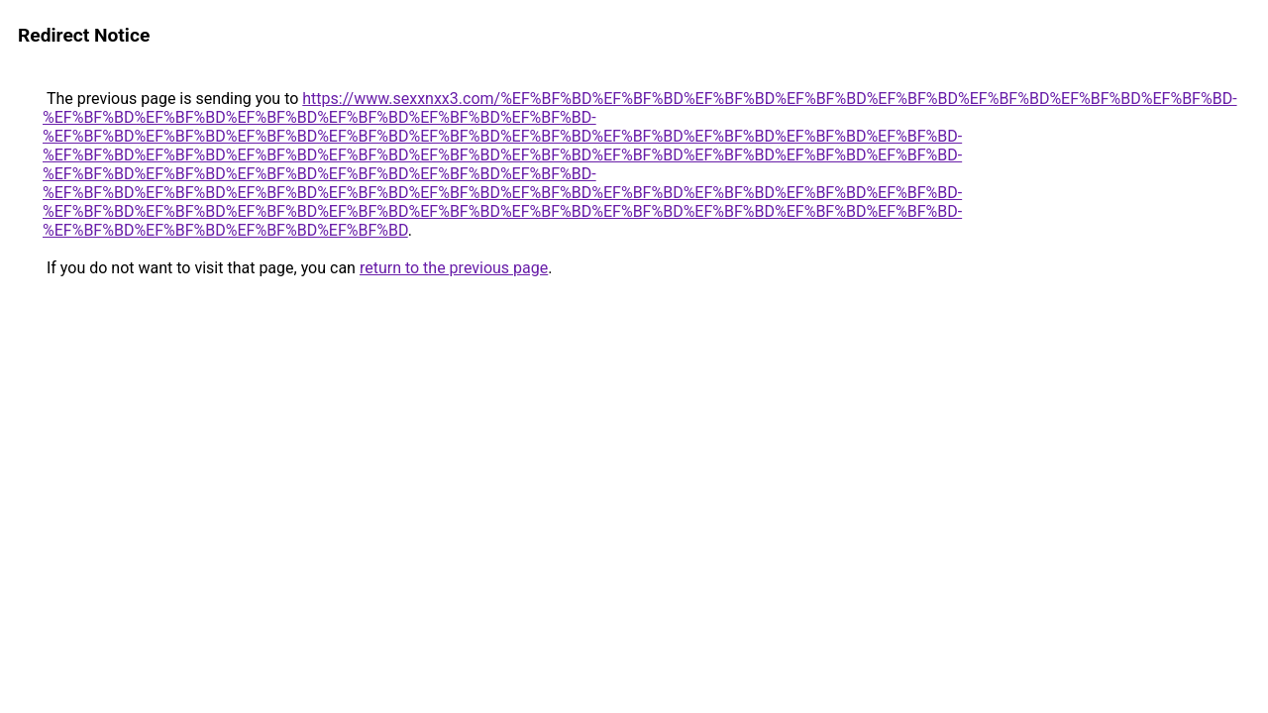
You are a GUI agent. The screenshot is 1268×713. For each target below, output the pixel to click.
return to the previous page (454, 267)
